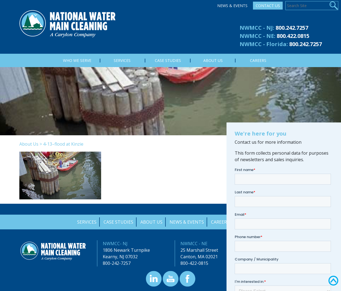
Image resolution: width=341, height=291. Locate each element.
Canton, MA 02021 (199, 257)
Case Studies (118, 222)
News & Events (232, 5)
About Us (28, 144)
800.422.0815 (293, 36)
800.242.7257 (292, 27)
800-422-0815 (194, 263)
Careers (220, 222)
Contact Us (268, 5)
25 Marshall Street (199, 250)
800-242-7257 (117, 263)
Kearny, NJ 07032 (120, 257)
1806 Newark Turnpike (126, 250)
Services (86, 222)
